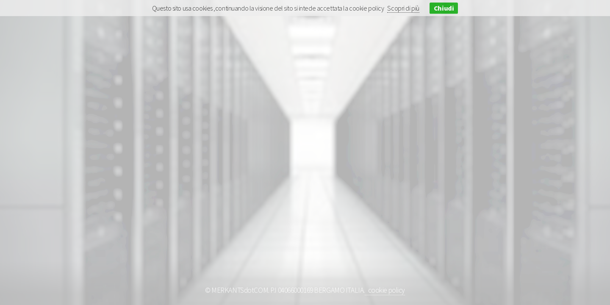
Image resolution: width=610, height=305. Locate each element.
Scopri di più (403, 8)
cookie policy (385, 290)
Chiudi (444, 8)
